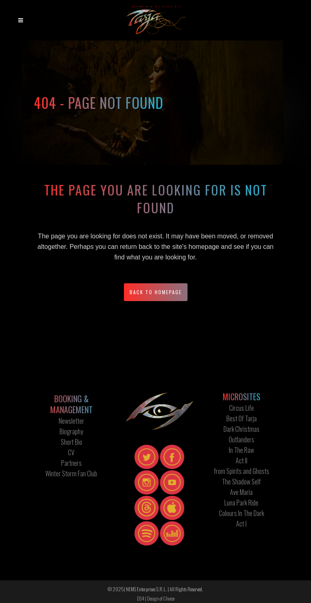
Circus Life (241, 408)
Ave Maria (241, 492)
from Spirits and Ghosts (241, 471)
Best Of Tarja (241, 418)
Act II (241, 460)
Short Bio (71, 442)
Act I (241, 524)
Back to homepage (156, 292)
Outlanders (241, 439)
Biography (71, 431)
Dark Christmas (242, 429)
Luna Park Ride (241, 502)
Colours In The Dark (241, 513)
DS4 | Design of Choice (156, 598)
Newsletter (71, 421)
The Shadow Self (241, 481)
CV (71, 452)
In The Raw (241, 450)
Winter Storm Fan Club (71, 473)
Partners (71, 463)
